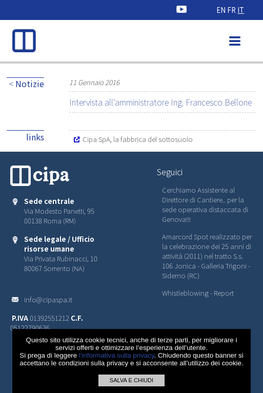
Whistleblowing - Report (198, 293)
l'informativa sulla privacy (116, 355)
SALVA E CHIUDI (131, 380)
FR (231, 10)
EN (221, 10)
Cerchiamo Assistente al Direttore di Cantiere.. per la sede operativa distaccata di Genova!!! (205, 204)
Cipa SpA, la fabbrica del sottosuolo (133, 139)
